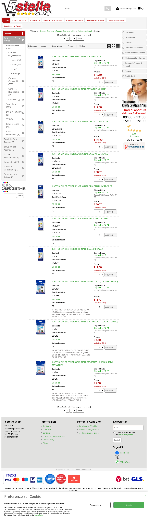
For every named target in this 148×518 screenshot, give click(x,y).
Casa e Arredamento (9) (11, 151)
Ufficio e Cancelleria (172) (11, 163)
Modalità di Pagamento (89, 424)
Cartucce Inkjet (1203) (12, 42)
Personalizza (95, 505)
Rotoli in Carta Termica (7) (10, 135)
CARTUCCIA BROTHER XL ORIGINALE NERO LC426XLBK (80, 116)
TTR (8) (9, 114)
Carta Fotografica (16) (13, 128)
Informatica (34, 20)
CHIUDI (145, 494)
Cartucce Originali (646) (14, 49)
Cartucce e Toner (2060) (12, 34)
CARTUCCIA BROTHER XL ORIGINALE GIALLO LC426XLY (80, 213)
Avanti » (80, 34)
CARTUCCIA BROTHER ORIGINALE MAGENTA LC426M (79, 84)
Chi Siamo (47, 421)
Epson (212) (16, 55)
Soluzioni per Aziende (94, 20)
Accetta (129, 505)
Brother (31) (16, 68)
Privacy (46, 438)
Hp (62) (14, 64)
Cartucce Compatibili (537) (13, 76)
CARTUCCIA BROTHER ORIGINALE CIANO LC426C (77, 51)
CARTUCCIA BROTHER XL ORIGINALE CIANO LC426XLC (80, 148)
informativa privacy (126, 430)
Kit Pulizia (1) (14, 94)
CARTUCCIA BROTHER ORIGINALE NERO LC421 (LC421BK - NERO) (85, 276)
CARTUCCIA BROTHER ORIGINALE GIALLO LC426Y (77, 244)
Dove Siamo (48, 424)
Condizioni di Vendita (88, 421)
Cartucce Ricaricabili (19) (13, 86)
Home (6, 20)
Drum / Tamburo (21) (14, 108)
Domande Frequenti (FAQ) (54, 431)
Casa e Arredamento (114, 20)
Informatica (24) (11, 157)
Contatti (46, 428)
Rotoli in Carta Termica (52, 20)
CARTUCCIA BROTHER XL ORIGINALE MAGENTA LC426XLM (82, 181)
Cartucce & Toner (19, 20)
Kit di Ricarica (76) (12, 120)
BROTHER (56, 69)
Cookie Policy (38, 515)
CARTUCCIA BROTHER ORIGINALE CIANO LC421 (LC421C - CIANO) (85, 316)
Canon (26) (16, 59)
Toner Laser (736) (11, 100)
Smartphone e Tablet (135, 20)
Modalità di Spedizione (89, 428)
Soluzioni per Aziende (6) (10, 143)
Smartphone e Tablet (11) (10, 170)
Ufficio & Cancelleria (73, 20)
